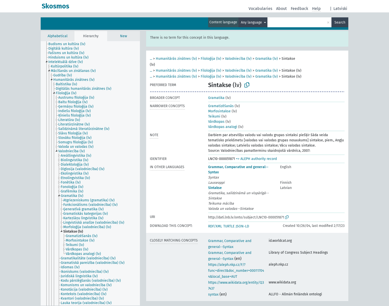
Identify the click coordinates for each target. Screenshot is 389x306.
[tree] (90, 173)
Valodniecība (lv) (238, 59)
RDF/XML (215, 226)
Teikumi (214, 116)
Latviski (340, 8)
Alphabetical (57, 36)
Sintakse (215, 188)
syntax (213, 294)
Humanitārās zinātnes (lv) (176, 59)
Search (339, 22)
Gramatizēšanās (221, 106)
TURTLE (228, 226)
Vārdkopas (216, 122)
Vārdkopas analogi (222, 127)
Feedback (299, 8)
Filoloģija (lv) (211, 59)
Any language (252, 22)
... (151, 59)
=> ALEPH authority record (256, 159)
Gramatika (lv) (266, 59)
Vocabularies (260, 8)
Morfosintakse (219, 111)
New (123, 36)
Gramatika (216, 98)
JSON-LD (242, 226)
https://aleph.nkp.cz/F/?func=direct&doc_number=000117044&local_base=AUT (236, 271)
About (281, 8)
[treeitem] (69, 44)
